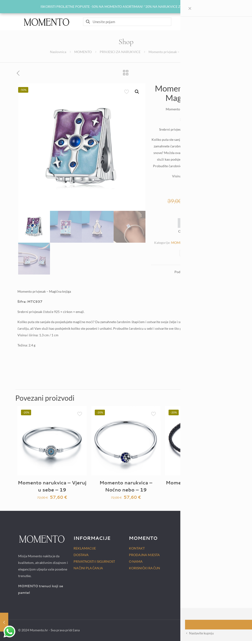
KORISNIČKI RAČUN (144, 568)
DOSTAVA (81, 555)
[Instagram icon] (213, 630)
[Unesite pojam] (127, 21)
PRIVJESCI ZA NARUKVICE (120, 52)
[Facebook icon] (208, 630)
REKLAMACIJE (85, 548)
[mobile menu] (228, 22)
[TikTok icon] (217, 630)
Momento (199, 231)
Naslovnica (58, 52)
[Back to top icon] (229, 630)
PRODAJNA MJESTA (144, 555)
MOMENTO (83, 52)
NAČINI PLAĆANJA (88, 568)
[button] (137, 91)
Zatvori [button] (206, 6)
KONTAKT (137, 548)
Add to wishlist (192, 223)
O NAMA (136, 561)
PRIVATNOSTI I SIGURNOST (94, 561)
